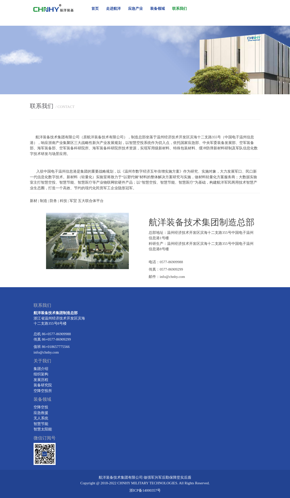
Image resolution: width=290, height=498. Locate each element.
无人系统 (41, 418)
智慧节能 (41, 424)
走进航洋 (113, 9)
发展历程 (41, 380)
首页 (95, 9)
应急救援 (41, 413)
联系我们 (179, 9)
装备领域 (157, 9)
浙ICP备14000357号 (145, 490)
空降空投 (41, 407)
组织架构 (41, 374)
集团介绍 (41, 369)
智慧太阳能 (43, 429)
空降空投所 (43, 391)
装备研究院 (43, 385)
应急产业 (135, 9)
